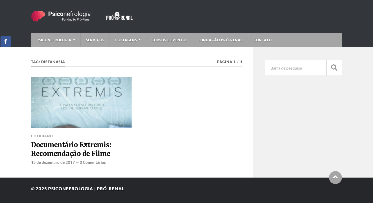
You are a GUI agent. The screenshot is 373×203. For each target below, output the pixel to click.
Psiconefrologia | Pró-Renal (86, 188)
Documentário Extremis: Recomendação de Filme (71, 149)
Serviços (95, 40)
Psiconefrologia (54, 40)
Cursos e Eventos (170, 40)
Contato (263, 40)
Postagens (126, 40)
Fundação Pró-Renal (220, 40)
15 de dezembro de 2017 (53, 162)
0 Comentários (93, 162)
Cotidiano (42, 136)
